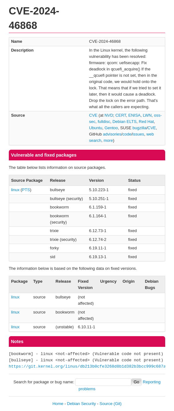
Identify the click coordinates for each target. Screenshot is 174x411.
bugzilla (139, 127)
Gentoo (111, 127)
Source (105, 403)
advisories (112, 134)
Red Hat (146, 121)
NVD (108, 115)
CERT (120, 115)
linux (15, 189)
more (108, 140)
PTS (26, 189)
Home (58, 403)
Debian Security (81, 403)
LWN (147, 115)
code (126, 134)
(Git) (117, 403)
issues (138, 134)
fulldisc (104, 121)
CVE (93, 115)
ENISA (134, 115)
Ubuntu (95, 127)
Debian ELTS (124, 121)
